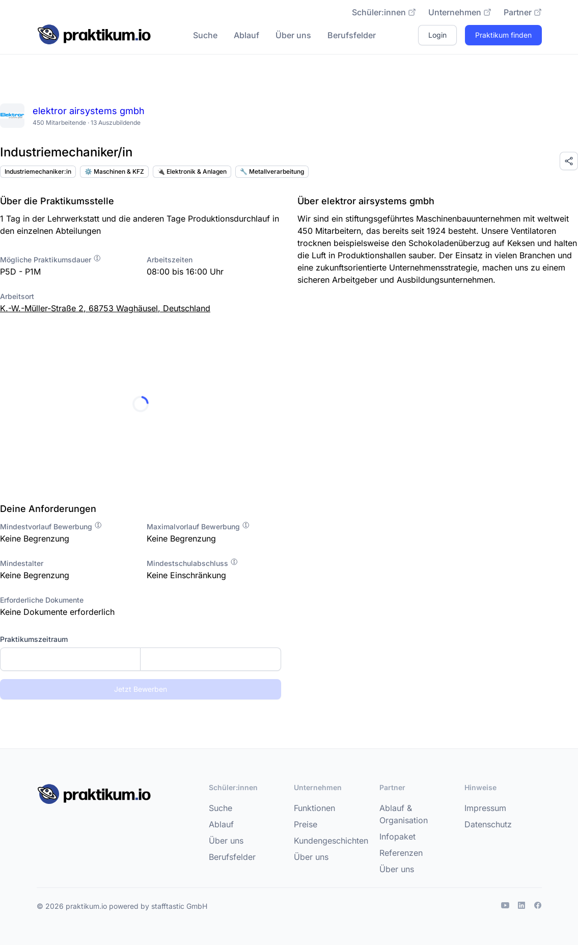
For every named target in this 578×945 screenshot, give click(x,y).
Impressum (485, 808)
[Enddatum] (210, 659)
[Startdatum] (70, 659)
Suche (205, 35)
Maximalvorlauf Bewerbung (198, 526)
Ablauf (246, 35)
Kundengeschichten (331, 840)
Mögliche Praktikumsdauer (50, 259)
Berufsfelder (351, 35)
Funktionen (314, 808)
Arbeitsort (17, 296)
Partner (523, 12)
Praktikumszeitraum (34, 639)
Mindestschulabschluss (192, 563)
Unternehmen (459, 12)
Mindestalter (21, 563)
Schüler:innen (384, 12)
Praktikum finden (503, 35)
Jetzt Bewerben (140, 689)
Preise (305, 824)
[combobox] (140, 659)
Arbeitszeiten (169, 259)
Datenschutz (488, 824)
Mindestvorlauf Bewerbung (51, 526)
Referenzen (401, 853)
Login (437, 35)
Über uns (293, 35)
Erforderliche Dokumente (42, 600)
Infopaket (397, 836)
